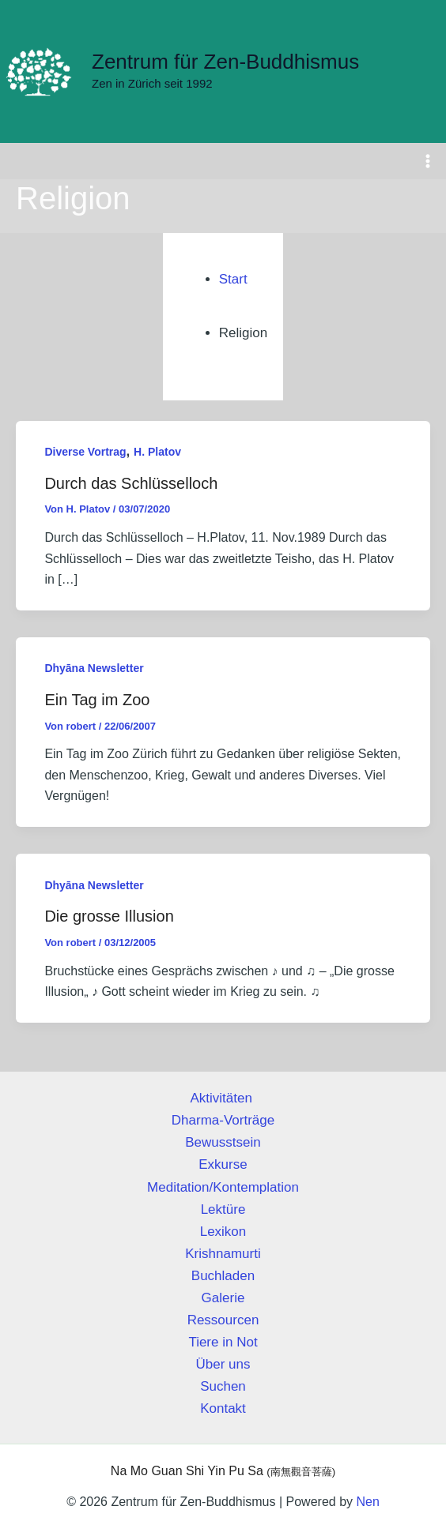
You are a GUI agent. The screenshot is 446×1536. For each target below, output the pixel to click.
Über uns (223, 1364)
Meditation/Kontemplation (223, 1187)
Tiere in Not (222, 1342)
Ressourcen (223, 1320)
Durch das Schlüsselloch (130, 485)
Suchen (223, 1386)
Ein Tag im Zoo (96, 702)
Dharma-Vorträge (223, 1120)
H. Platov (157, 454)
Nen (367, 1501)
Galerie (223, 1297)
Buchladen (223, 1275)
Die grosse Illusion (108, 918)
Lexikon (223, 1231)
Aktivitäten (222, 1098)
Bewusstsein (222, 1142)
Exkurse (222, 1165)
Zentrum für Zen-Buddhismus (225, 63)
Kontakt (223, 1408)
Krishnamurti (222, 1253)
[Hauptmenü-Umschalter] (428, 163)
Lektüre (223, 1209)
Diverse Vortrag (85, 454)
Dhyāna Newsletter (93, 670)
